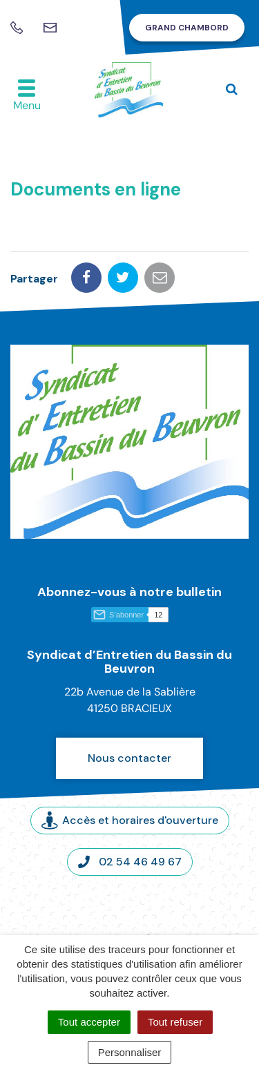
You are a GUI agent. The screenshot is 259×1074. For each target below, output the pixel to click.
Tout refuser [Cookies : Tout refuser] (175, 1022)
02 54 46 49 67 (130, 861)
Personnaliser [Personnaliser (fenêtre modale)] (130, 1052)
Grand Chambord (187, 27)
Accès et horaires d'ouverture (129, 820)
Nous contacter (129, 758)
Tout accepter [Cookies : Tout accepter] (89, 1022)
